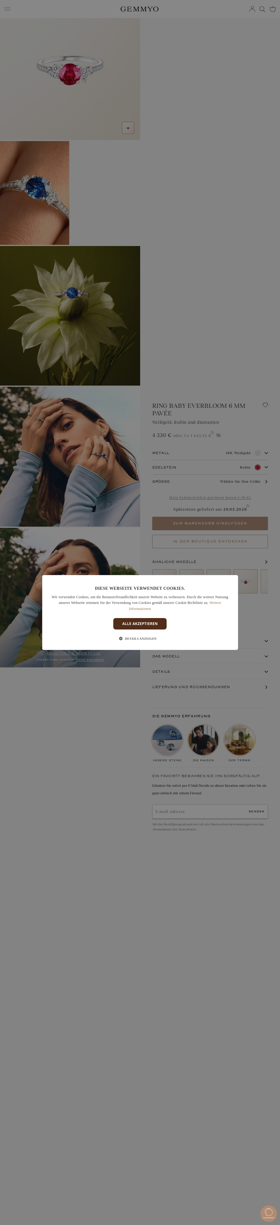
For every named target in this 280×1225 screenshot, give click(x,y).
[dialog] (140, 612)
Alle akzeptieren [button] (140, 623)
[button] (140, 639)
